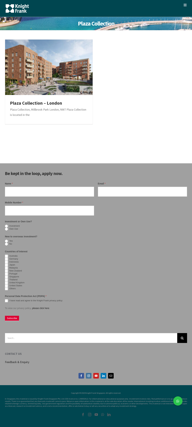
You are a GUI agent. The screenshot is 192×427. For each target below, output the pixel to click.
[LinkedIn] (103, 376)
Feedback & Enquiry (17, 362)
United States (13, 285)
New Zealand (13, 270)
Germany (11, 259)
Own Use (11, 229)
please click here (40, 308)
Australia (11, 256)
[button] (177, 401)
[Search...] (91, 338)
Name (9, 183)
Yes (9, 241)
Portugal (11, 273)
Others (10, 288)
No (8, 244)
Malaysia (11, 267)
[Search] (182, 338)
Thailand (11, 279)
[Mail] (111, 376)
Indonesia (12, 262)
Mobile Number (14, 202)
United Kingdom (14, 282)
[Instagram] (88, 376)
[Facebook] (81, 376)
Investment (12, 226)
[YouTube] (96, 376)
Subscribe (12, 318)
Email (102, 183)
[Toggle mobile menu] (185, 5)
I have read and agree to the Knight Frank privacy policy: (34, 300)
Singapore (12, 276)
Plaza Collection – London (36, 103)
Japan (10, 265)
